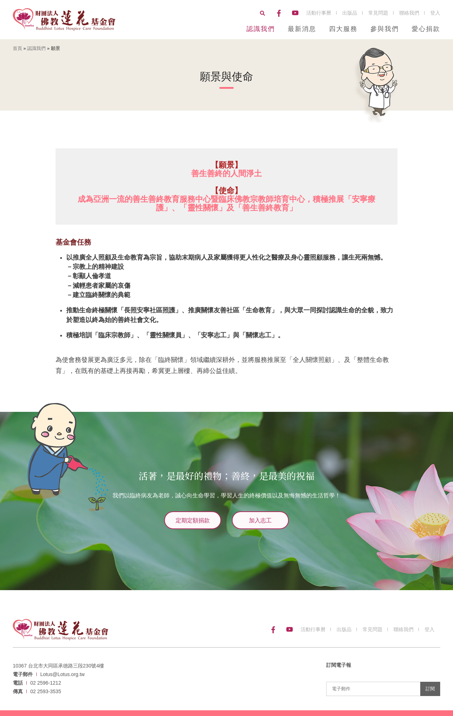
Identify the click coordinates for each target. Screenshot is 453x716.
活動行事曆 (318, 13)
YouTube (295, 13)
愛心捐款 (426, 29)
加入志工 (260, 520)
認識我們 (260, 29)
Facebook (279, 13)
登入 (435, 13)
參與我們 (384, 29)
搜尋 (262, 13)
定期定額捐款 (193, 520)
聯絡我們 (409, 13)
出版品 (349, 13)
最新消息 (302, 29)
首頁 (17, 48)
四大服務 (343, 29)
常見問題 (378, 13)
